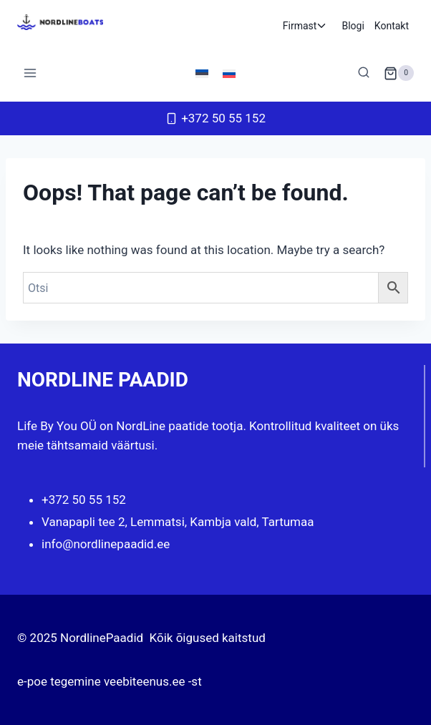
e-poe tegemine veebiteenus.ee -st (109, 681)
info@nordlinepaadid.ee (106, 544)
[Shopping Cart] (399, 73)
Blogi (353, 25)
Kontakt (391, 25)
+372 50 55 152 (84, 499)
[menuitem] (202, 73)
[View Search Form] (364, 73)
